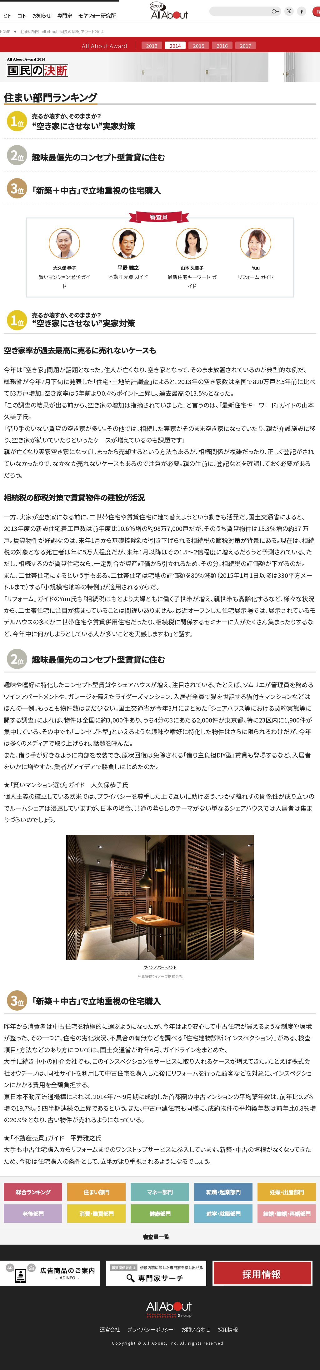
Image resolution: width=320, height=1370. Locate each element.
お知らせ (41, 15)
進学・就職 (223, 1214)
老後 (33, 1214)
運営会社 (110, 1329)
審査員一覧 (160, 1237)
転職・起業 (223, 1192)
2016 (222, 45)
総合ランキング (33, 1192)
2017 (245, 45)
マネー (160, 1192)
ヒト (7, 15)
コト (22, 15)
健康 (160, 1214)
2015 (198, 45)
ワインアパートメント (160, 967)
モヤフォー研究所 (97, 15)
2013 (152, 45)
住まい (96, 1192)
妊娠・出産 (287, 1192)
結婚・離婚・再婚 (287, 1214)
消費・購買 (96, 1214)
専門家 (64, 15)
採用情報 (228, 1329)
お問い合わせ (195, 1329)
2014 (175, 45)
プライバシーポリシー (151, 1329)
